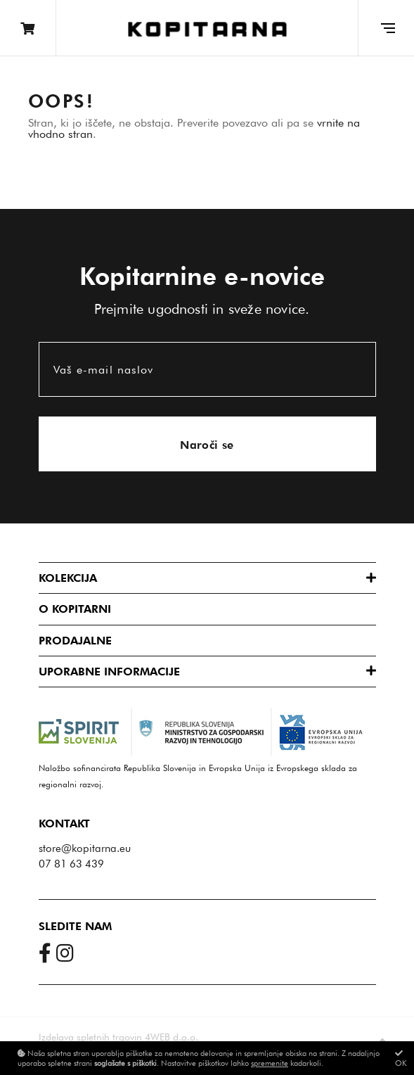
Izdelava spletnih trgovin (90, 1037)
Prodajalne (75, 640)
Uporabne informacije (109, 671)
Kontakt (64, 823)
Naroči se (207, 445)
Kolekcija (68, 578)
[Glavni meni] (386, 28)
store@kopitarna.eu (85, 848)
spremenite (269, 1063)
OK (401, 1058)
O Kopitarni (75, 609)
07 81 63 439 (71, 864)
